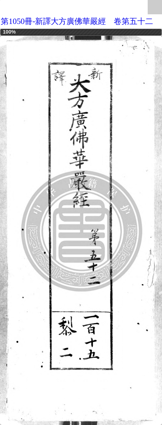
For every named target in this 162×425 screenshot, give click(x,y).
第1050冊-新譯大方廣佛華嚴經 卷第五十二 (77, 21)
